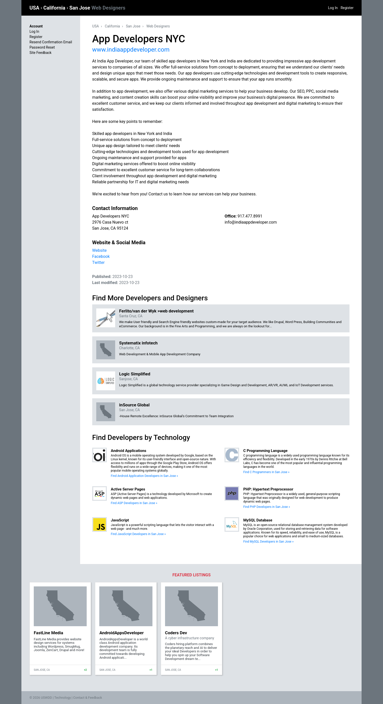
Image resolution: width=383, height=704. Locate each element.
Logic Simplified (134, 373)
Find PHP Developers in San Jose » (266, 507)
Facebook (101, 256)
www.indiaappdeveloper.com (131, 49)
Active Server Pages (128, 489)
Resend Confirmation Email (50, 42)
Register (347, 8)
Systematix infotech (138, 342)
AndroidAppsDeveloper (121, 632)
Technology (62, 697)
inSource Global (134, 404)
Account (36, 26)
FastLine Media (48, 632)
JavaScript (120, 520)
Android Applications (128, 450)
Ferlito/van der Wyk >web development (156, 310)
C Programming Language (265, 450)
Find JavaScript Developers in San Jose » (138, 534)
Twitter (98, 262)
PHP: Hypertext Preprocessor (268, 489)
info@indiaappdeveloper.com (251, 222)
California (55, 8)
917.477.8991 (250, 216)
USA (35, 8)
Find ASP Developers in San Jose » (134, 503)
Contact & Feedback (87, 697)
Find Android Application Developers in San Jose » (144, 476)
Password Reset (42, 47)
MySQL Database (257, 520)
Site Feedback (40, 53)
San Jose (97, 8)
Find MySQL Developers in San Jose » (268, 541)
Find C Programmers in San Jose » (266, 472)
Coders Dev (176, 632)
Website (99, 250)
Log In (333, 8)
